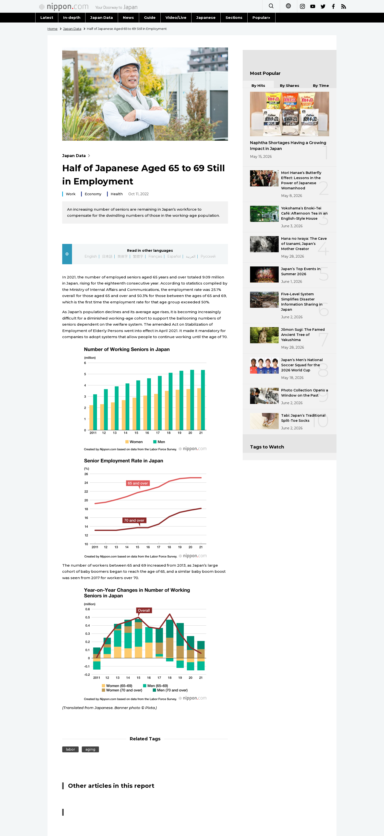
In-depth (71, 17)
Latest (46, 17)
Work (70, 194)
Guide (150, 17)
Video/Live (176, 17)
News (128, 17)
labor (70, 749)
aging (90, 749)
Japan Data (101, 17)
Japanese (206, 17)
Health (117, 194)
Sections (234, 17)
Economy (93, 194)
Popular (261, 17)
